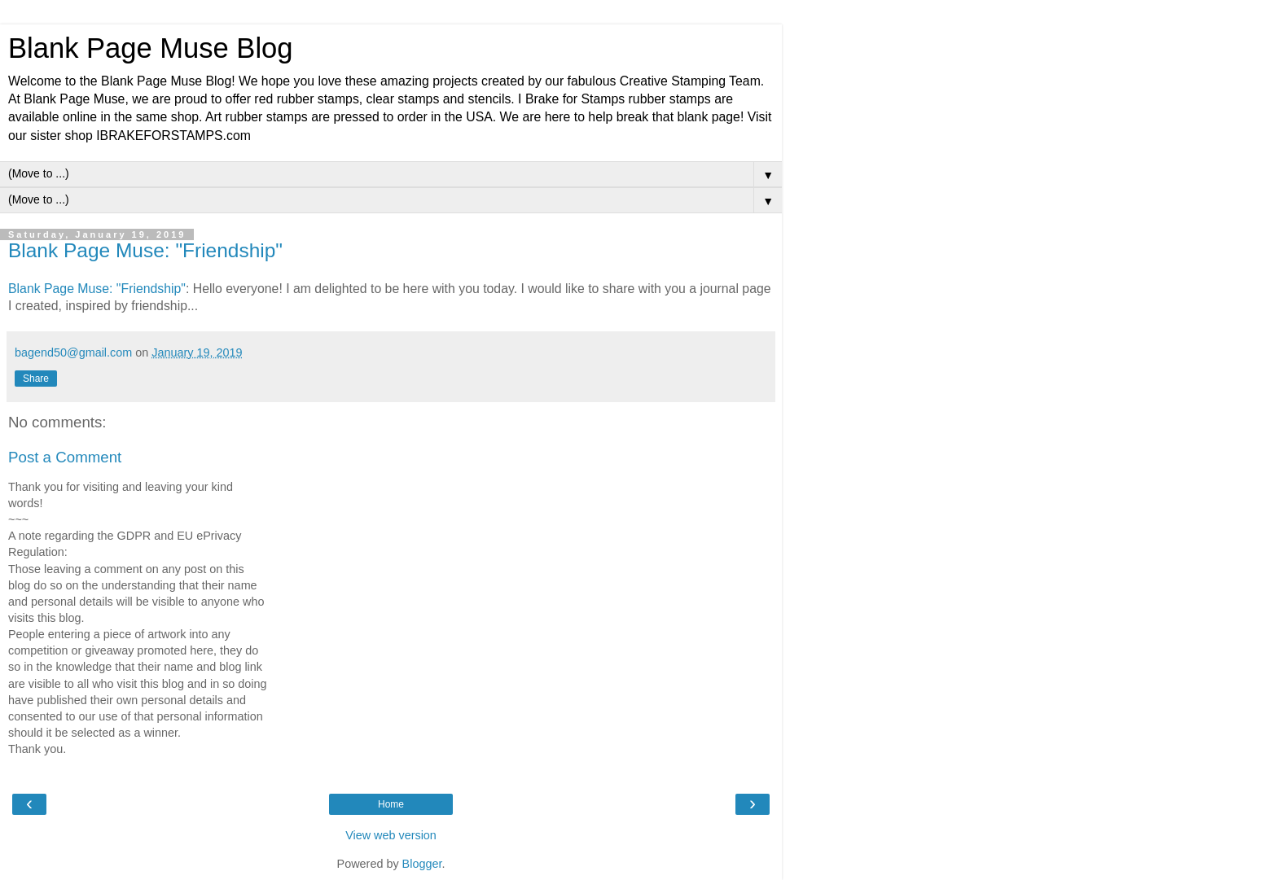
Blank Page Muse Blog (150, 48)
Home (391, 804)
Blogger (422, 863)
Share (36, 378)
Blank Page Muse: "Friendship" (145, 250)
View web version (391, 835)
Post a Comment (64, 457)
